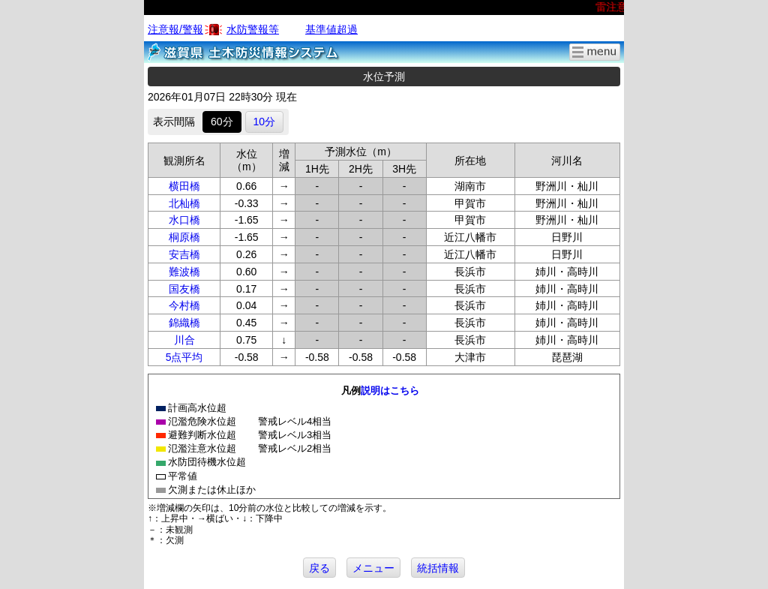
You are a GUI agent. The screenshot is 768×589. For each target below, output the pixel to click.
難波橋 (184, 272)
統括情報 (438, 568)
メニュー (373, 568)
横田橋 (184, 186)
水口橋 (184, 220)
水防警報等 (252, 29)
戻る (319, 568)
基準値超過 (331, 29)
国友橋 (184, 289)
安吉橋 (184, 254)
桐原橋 (184, 237)
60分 (222, 122)
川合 (184, 340)
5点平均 (184, 357)
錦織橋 (184, 323)
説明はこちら (390, 390)
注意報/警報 (175, 29)
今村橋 (184, 305)
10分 (265, 122)
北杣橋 (184, 203)
